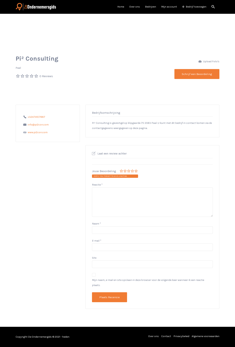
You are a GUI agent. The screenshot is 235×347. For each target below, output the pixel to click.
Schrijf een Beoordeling (197, 74)
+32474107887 (36, 116)
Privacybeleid (181, 336)
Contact (166, 336)
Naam (96, 223)
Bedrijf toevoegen (196, 6)
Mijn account (169, 6)
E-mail (96, 240)
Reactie (97, 184)
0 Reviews (46, 76)
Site (94, 257)
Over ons (134, 6)
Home (120, 6)
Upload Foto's (209, 62)
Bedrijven (150, 6)
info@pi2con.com (38, 124)
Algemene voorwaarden (205, 336)
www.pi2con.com (38, 132)
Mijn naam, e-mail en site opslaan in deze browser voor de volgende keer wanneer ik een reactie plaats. (148, 282)
